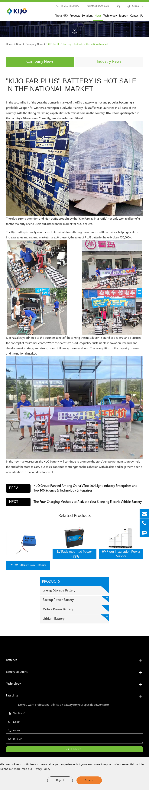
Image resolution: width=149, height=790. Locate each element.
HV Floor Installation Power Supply (121, 554)
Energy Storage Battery (76, 589)
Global (135, 6)
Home (9, 44)
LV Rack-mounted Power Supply (74, 554)
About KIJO (61, 17)
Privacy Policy (41, 769)
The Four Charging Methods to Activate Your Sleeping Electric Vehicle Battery (88, 502)
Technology (110, 17)
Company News (34, 44)
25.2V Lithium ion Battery (28, 565)
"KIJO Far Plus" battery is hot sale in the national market (77, 44)
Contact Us (136, 17)
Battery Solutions (74, 672)
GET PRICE (74, 749)
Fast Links (74, 696)
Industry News (109, 61)
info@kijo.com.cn (98, 6)
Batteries (74, 660)
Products (75, 17)
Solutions (87, 17)
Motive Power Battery (76, 608)
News (98, 17)
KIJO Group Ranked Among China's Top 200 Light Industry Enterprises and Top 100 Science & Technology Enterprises (86, 488)
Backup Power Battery (76, 599)
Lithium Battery (76, 617)
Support (123, 17)
